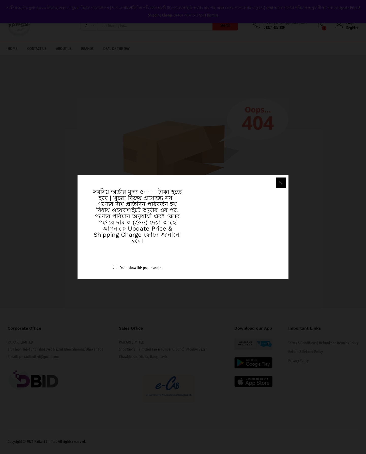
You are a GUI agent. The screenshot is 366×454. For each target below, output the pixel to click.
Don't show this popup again (140, 267)
